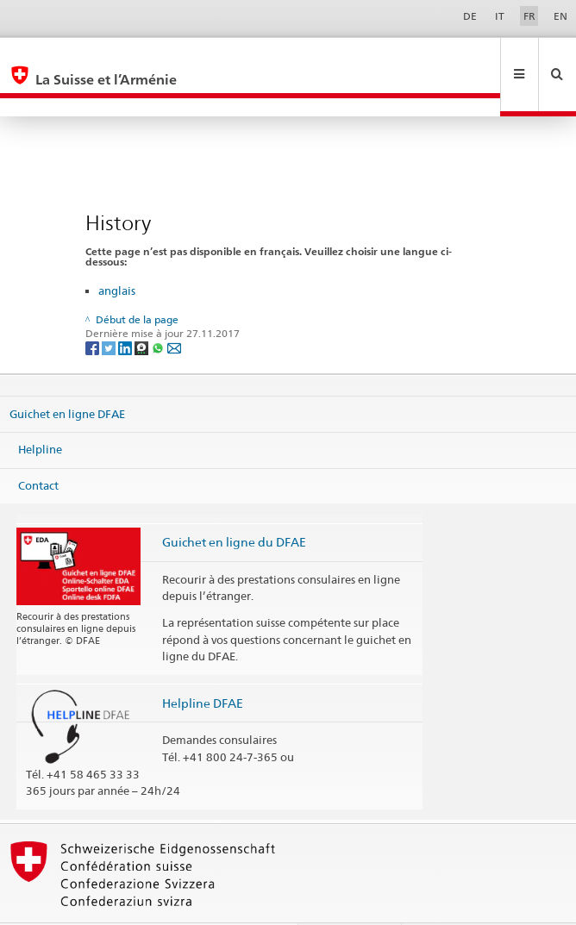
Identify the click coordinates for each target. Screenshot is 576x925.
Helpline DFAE (202, 666)
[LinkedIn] (126, 310)
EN (560, 15)
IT (499, 15)
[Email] (174, 310)
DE (470, 15)
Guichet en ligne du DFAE (234, 504)
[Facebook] (93, 310)
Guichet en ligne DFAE (67, 376)
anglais (116, 253)
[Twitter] (110, 310)
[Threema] (143, 310)
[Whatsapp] (159, 310)
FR (529, 15)
